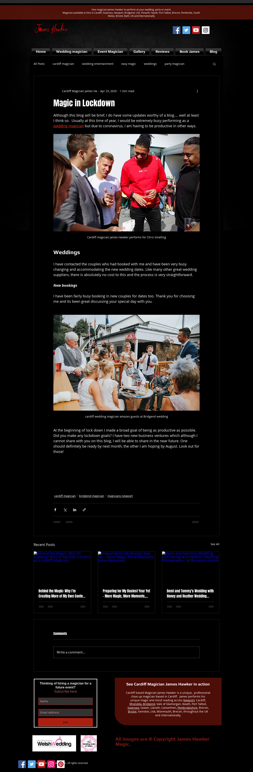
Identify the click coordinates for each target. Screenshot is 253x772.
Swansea (133, 708)
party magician (174, 64)
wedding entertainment (97, 64)
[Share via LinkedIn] (74, 510)
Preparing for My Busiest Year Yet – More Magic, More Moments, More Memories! (126, 593)
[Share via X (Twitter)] (65, 510)
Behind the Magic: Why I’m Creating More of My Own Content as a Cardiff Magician (62, 593)
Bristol (132, 711)
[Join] (65, 722)
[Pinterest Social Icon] (61, 764)
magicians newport (120, 496)
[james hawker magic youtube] (196, 30)
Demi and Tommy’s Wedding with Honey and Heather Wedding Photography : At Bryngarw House (190, 593)
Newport (189, 700)
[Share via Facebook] (55, 510)
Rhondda (135, 704)
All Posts (39, 64)
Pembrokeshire (187, 708)
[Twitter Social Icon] (32, 764)
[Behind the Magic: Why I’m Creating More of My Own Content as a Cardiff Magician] (62, 567)
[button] (214, 63)
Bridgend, (149, 704)
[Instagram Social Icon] (51, 764)
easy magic (128, 64)
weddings (150, 64)
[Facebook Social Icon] (22, 764)
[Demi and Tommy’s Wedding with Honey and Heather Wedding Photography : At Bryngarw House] (190, 567)
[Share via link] (84, 510)
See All (215, 544)
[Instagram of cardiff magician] (206, 30)
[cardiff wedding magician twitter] (186, 30)
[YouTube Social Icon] (41, 764)
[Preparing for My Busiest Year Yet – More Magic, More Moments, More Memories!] (126, 567)
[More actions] (197, 91)
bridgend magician (91, 496)
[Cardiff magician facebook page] (176, 30)
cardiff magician (63, 64)
